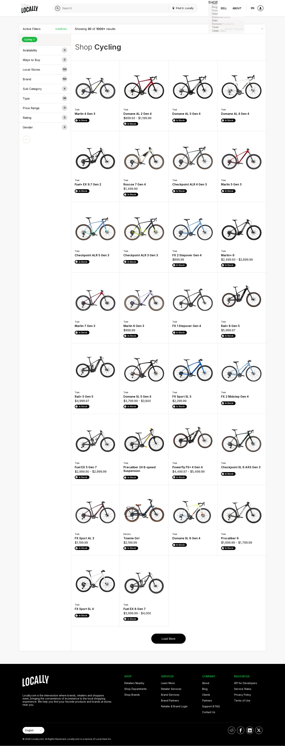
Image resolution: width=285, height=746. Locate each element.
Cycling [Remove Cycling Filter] (29, 39)
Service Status (242, 688)
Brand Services (170, 694)
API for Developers (245, 683)
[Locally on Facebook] (240, 730)
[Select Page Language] (33, 730)
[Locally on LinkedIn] (249, 730)
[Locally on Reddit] (231, 730)
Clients (206, 694)
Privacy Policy (242, 694)
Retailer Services (171, 688)
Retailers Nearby (134, 683)
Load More (169, 638)
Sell (224, 8)
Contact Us (208, 712)
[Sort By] (244, 28)
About (237, 8)
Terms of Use (242, 700)
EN (252, 8)
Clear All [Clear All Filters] (61, 29)
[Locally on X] (258, 730)
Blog (205, 688)
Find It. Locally (179, 8)
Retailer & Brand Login (174, 706)
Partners (207, 700)
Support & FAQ (211, 706)
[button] (45, 50)
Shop (211, 8)
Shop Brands (132, 694)
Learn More (168, 683)
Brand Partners (170, 700)
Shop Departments (135, 688)
